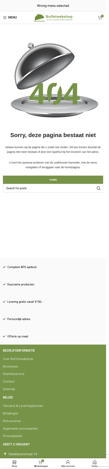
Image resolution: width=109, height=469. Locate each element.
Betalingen (10, 413)
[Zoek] (53, 188)
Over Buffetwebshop (18, 359)
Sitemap (9, 389)
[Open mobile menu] (10, 17)
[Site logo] (53, 17)
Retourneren (12, 421)
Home (53, 179)
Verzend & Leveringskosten (23, 406)
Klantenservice (13, 374)
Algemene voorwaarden (20, 428)
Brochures (10, 366)
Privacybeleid (12, 436)
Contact (9, 381)
